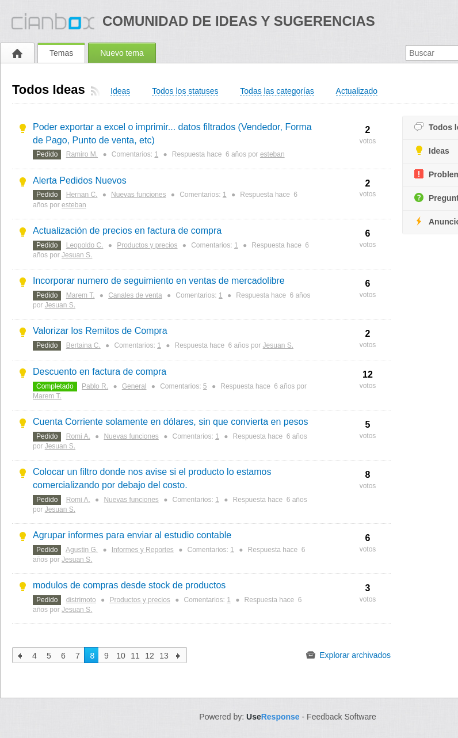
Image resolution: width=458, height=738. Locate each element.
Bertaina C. (83, 345)
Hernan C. (82, 195)
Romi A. (78, 436)
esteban (272, 154)
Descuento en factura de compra (99, 371)
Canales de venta (135, 295)
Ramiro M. (82, 154)
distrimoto (81, 600)
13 (164, 655)
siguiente (178, 655)
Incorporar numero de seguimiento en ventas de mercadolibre (159, 281)
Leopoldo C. (85, 245)
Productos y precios (147, 245)
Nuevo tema (121, 53)
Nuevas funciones (138, 195)
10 (120, 655)
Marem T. (80, 295)
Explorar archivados (348, 655)
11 (135, 655)
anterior (20, 655)
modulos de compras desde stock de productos (129, 585)
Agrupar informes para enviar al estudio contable (132, 535)
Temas (61, 53)
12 (149, 655)
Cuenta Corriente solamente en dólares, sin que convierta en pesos (170, 422)
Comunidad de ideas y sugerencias (238, 21)
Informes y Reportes (143, 550)
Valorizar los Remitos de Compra (100, 331)
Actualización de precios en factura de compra (127, 230)
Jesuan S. (77, 255)
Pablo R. (95, 386)
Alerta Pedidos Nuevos (80, 180)
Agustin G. (82, 550)
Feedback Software (341, 717)
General (134, 386)
